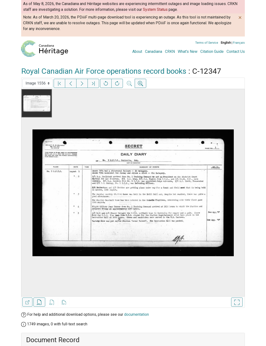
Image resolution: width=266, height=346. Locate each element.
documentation (136, 314)
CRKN (170, 51)
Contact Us (236, 51)
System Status (155, 9)
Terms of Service (206, 42)
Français (239, 42)
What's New (187, 51)
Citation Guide (212, 51)
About (137, 51)
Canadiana (153, 51)
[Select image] (37, 83)
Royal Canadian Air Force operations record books (103, 71)
